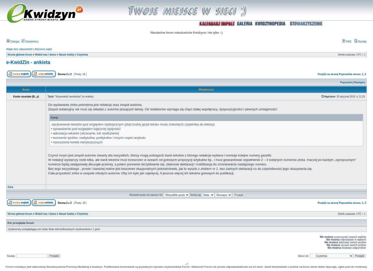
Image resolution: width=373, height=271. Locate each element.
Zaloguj (13, 41)
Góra (10, 187)
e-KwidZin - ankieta (28, 62)
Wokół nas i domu (45, 54)
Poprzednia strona (350, 74)
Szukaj (360, 41)
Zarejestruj (30, 41)
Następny (359, 82)
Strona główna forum (19, 54)
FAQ (346, 41)
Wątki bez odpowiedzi (19, 49)
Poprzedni (346, 82)
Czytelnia (82, 54)
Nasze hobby (66, 54)
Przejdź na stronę (328, 74)
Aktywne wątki (43, 49)
